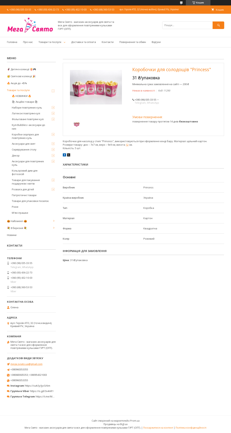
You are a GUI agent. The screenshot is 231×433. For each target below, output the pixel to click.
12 (127, 144)
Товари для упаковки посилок (30, 201)
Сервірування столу (24, 149)
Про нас (28, 42)
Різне (15, 206)
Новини (11, 235)
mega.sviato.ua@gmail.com (26, 364)
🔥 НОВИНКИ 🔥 (21, 96)
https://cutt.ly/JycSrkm (37, 385)
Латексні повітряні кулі (26, 113)
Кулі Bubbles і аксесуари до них (28, 126)
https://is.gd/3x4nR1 (41, 391)
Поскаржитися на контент (158, 427)
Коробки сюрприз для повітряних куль (25, 136)
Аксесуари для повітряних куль (28, 163)
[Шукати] (218, 25)
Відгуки (156, 42)
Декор (16, 155)
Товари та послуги (50, 42)
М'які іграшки (20, 212)
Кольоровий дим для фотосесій (24, 172)
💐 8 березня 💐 (17, 228)
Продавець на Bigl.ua (115, 424)
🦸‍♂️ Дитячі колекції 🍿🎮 (21, 69)
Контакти (108, 42)
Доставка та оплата (83, 42)
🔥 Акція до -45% (17, 83)
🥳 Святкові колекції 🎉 (21, 76)
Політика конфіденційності (191, 427)
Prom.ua (135, 420)
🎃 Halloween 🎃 (17, 221)
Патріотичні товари (24, 195)
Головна (12, 42)
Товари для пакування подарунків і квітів (26, 181)
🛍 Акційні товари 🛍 (25, 101)
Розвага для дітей (23, 189)
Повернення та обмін (132, 42)
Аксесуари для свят (23, 143)
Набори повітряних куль (27, 107)
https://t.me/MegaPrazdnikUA (53, 396)
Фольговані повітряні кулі (28, 119)
